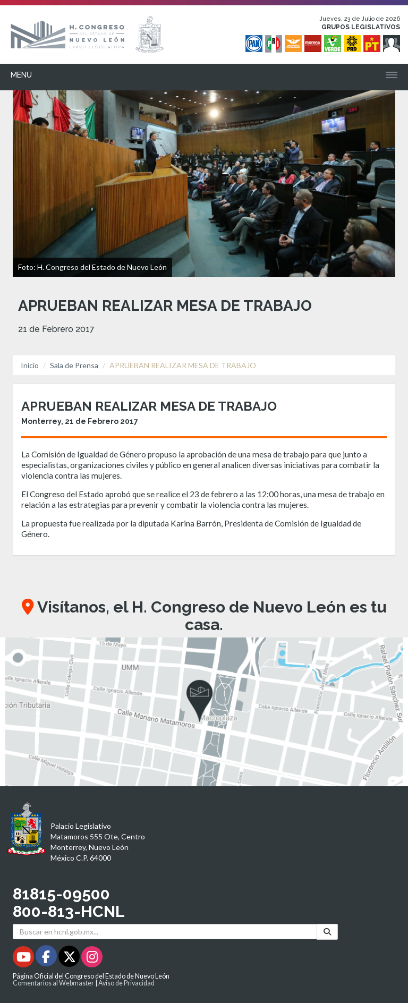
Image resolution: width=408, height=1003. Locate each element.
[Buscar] (327, 931)
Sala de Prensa (74, 365)
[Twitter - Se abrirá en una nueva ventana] (69, 958)
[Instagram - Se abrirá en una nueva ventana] (92, 958)
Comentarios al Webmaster (53, 983)
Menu (21, 75)
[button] (204, 712)
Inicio (30, 365)
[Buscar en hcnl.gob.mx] (165, 931)
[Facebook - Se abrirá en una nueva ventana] (47, 958)
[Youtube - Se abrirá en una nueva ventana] (24, 958)
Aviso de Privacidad (126, 983)
